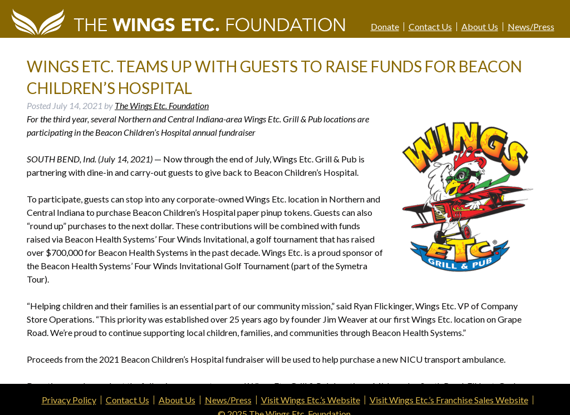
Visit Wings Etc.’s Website (310, 400)
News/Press (531, 26)
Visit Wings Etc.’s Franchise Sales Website (449, 400)
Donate (385, 26)
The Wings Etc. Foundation (162, 105)
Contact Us (430, 26)
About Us (479, 26)
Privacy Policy (69, 400)
